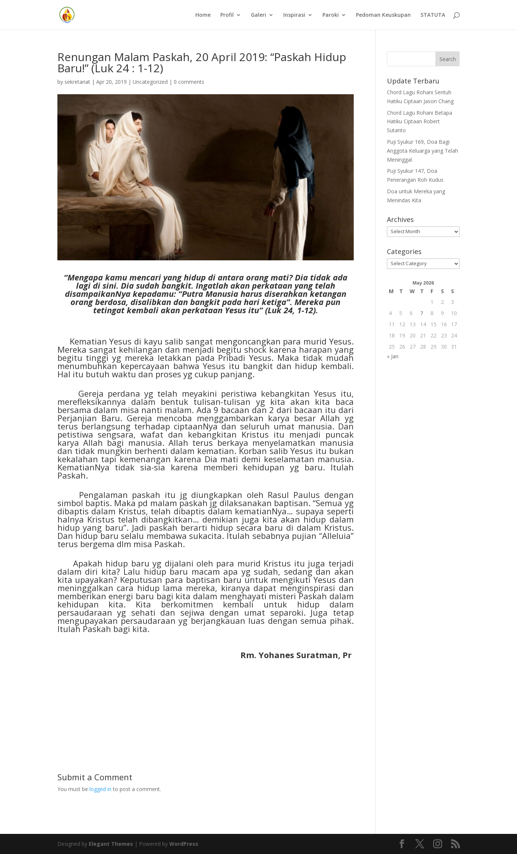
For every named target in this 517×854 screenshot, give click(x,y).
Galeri (258, 15)
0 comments (189, 81)
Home (203, 15)
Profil (227, 15)
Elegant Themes (111, 843)
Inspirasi (294, 15)
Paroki (330, 15)
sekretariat (77, 81)
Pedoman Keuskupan (383, 15)
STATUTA (432, 15)
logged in (100, 789)
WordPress (183, 843)
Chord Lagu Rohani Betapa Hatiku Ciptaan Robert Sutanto (419, 121)
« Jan (392, 356)
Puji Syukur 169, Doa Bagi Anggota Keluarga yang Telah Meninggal (422, 150)
